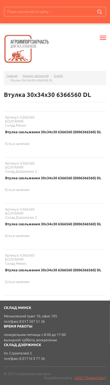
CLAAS (58, 75)
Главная (12, 75)
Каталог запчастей (36, 75)
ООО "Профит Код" (90, 378)
